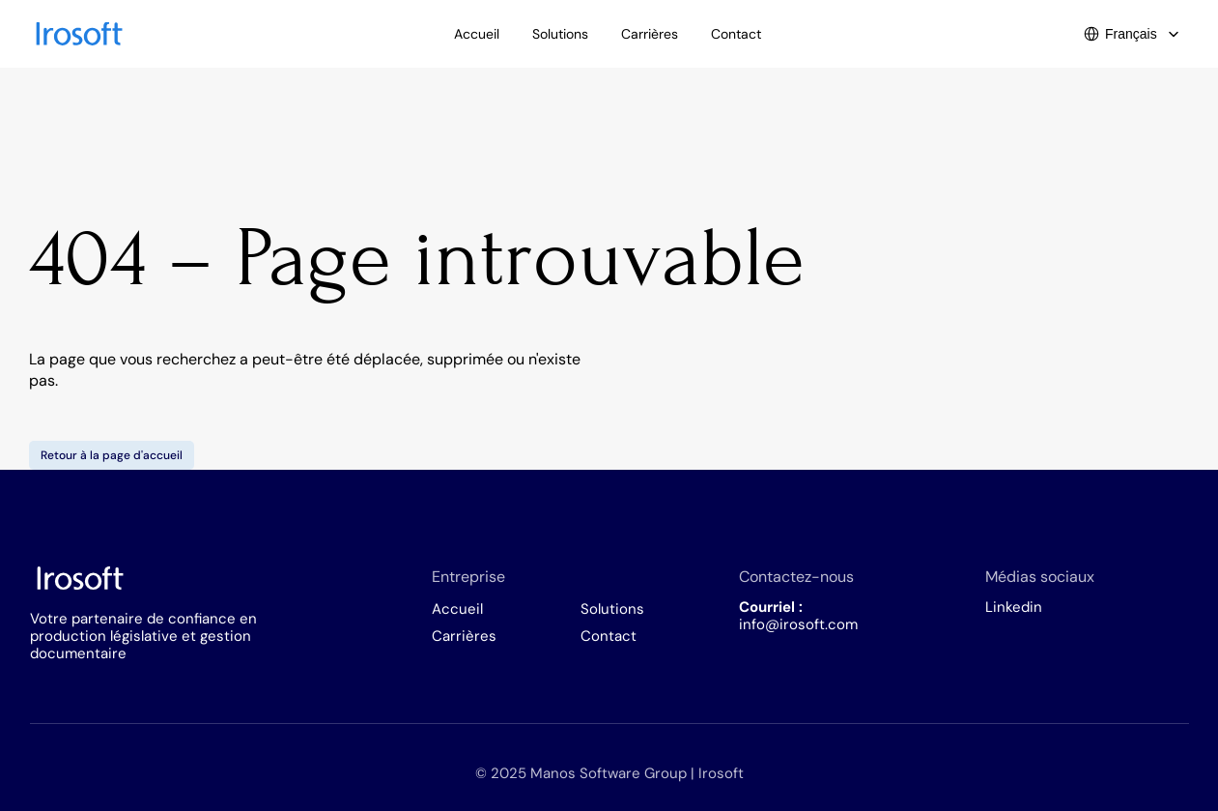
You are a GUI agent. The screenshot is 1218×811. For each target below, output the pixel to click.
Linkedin (1013, 607)
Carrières (464, 636)
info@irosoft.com (798, 624)
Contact (609, 636)
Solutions (612, 609)
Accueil (457, 609)
